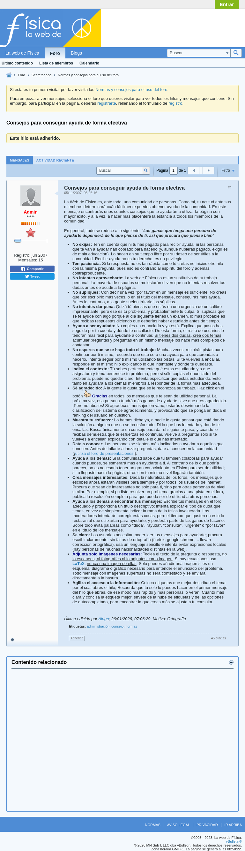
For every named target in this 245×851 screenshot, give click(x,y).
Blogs (76, 53)
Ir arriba (233, 825)
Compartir (32, 268)
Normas (152, 825)
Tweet (32, 276)
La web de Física (22, 53)
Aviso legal (178, 825)
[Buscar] (198, 53)
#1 (230, 187)
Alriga (103, 618)
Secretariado (41, 75)
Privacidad (207, 825)
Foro (55, 53)
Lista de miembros (56, 63)
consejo (117, 626)
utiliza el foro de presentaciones (104, 453)
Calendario (89, 63)
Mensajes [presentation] (19, 160)
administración (98, 626)
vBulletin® (234, 841)
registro (175, 103)
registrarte (106, 103)
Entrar (227, 4)
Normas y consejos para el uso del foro (88, 75)
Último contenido (17, 63)
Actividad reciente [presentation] (55, 160)
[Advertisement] (191, 26)
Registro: (22, 255)
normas (131, 626)
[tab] (19, 160)
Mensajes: (27, 260)
